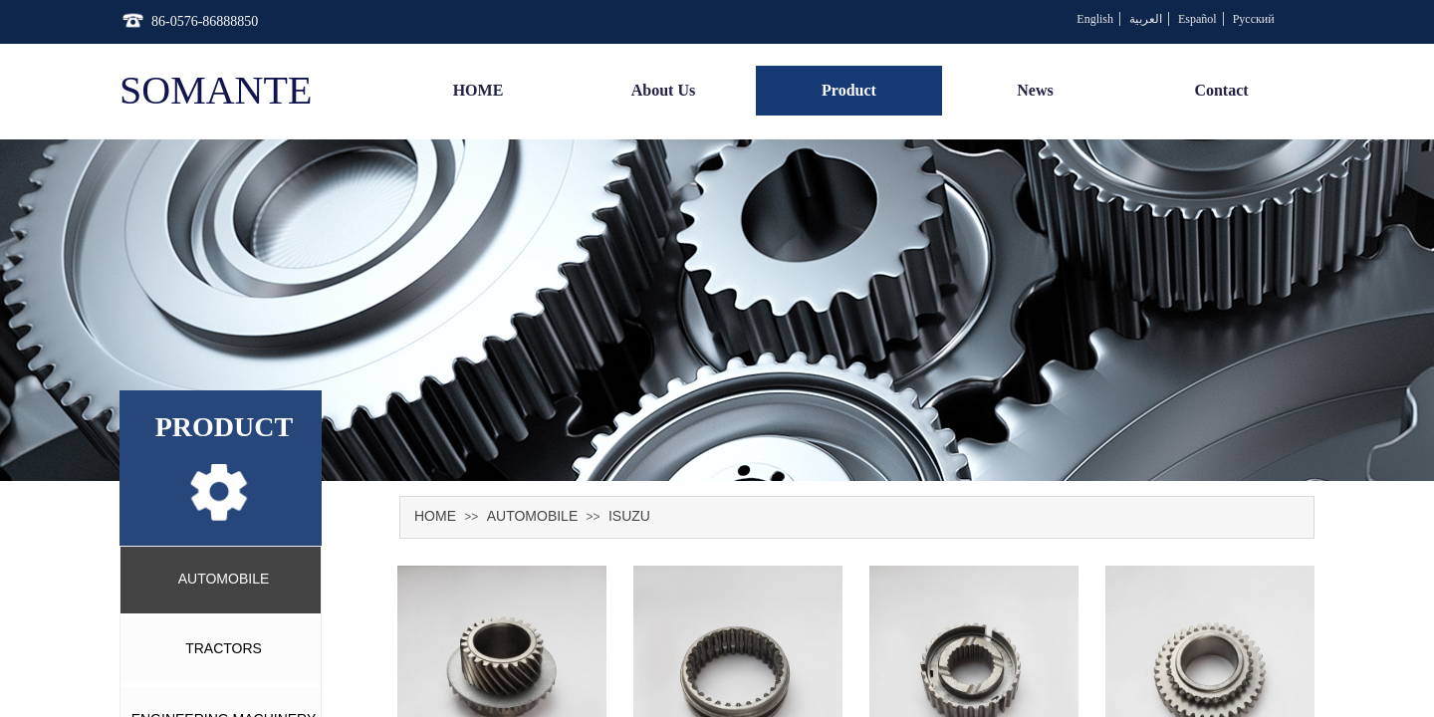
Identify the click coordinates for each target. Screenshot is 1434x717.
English (1094, 19)
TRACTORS (223, 648)
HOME (435, 516)
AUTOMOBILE (533, 516)
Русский (1254, 19)
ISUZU (629, 516)
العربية (1145, 19)
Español (1197, 19)
